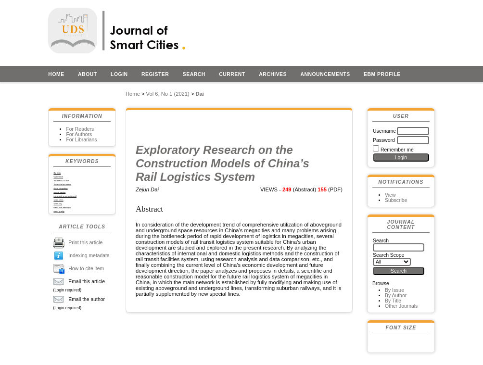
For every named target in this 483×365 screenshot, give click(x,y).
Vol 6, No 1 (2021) (168, 94)
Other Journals (401, 306)
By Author (396, 295)
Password (384, 140)
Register (155, 74)
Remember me (397, 149)
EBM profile (382, 74)
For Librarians (81, 139)
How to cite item (86, 268)
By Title (393, 300)
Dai (200, 94)
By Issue (394, 290)
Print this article (85, 242)
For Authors (79, 134)
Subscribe (396, 200)
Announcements (325, 74)
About (87, 74)
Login (119, 74)
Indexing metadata (89, 255)
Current (232, 74)
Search (194, 74)
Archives (273, 74)
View (390, 195)
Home (56, 74)
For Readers (80, 129)
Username (384, 131)
